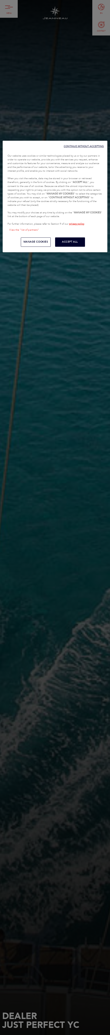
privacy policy (76, 224)
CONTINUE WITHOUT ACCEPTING (84, 146)
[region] (55, 196)
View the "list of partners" (24, 230)
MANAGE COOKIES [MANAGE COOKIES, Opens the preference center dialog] (35, 242)
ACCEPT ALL (70, 242)
